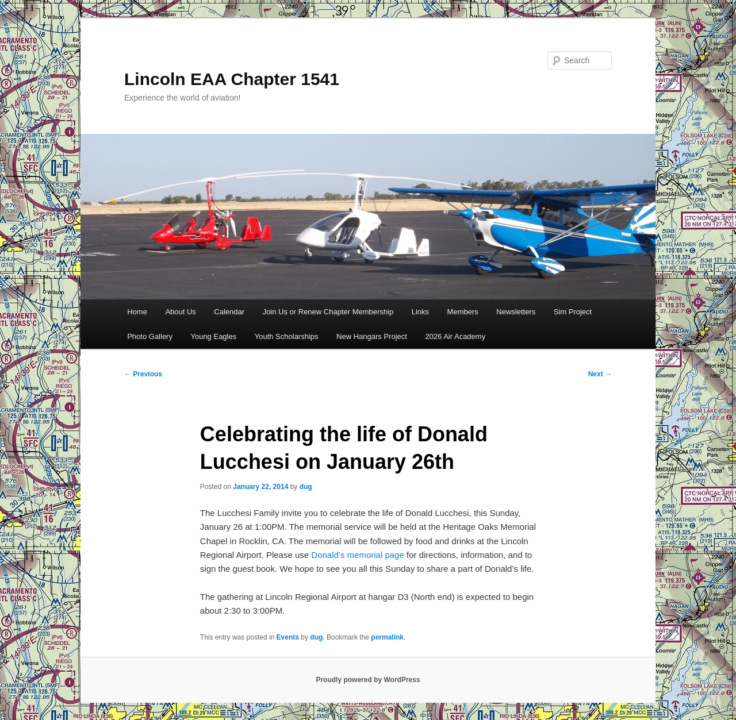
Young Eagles (213, 336)
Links (420, 311)
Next (600, 374)
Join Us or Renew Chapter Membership (328, 311)
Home (137, 311)
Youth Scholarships (287, 336)
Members (462, 311)
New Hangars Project (371, 336)
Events (288, 637)
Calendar (229, 311)
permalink (387, 637)
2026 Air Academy (455, 336)
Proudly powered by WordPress (368, 680)
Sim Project (573, 311)
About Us (180, 311)
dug (306, 487)
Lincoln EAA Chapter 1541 (231, 79)
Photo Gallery (149, 336)
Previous (143, 374)
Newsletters (515, 311)
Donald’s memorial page (357, 555)
